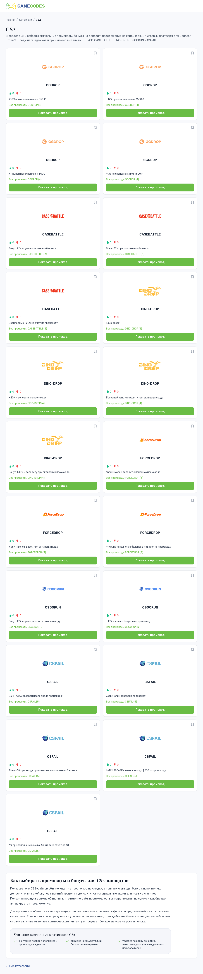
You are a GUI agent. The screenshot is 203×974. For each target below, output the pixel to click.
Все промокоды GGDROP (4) (25, 105)
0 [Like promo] (11, 93)
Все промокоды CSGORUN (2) (26, 627)
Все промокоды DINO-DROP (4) (124, 328)
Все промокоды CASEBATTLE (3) (28, 254)
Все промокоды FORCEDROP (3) (124, 477)
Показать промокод (53, 113)
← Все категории (18, 966)
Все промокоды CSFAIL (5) (24, 701)
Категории (25, 19)
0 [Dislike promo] (18, 93)
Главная (10, 19)
